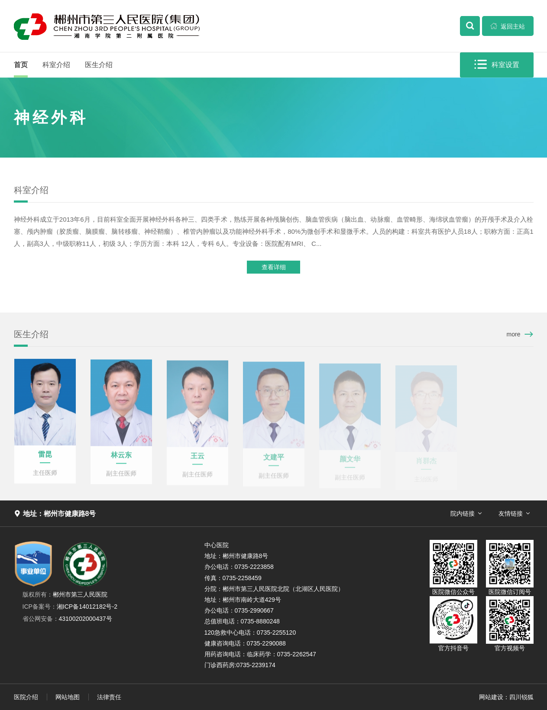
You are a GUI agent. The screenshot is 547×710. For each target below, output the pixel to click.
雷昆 (45, 460)
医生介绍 (99, 64)
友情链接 (510, 513)
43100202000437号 (67, 618)
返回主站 (507, 26)
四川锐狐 (521, 697)
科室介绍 (56, 64)
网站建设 (491, 697)
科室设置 (497, 64)
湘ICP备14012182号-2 (70, 606)
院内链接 (462, 513)
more (514, 334)
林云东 (121, 461)
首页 (21, 64)
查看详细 (274, 268)
